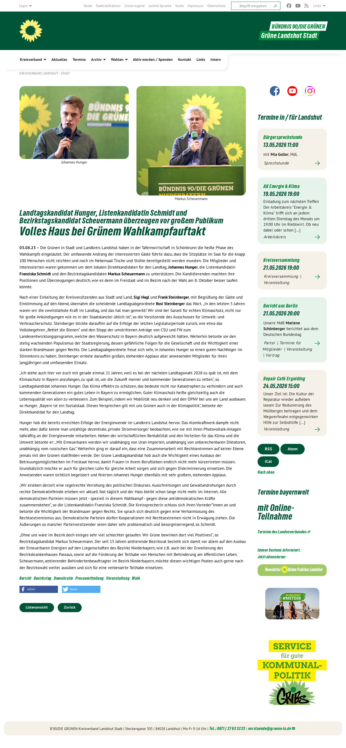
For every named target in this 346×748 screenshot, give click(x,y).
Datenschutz (216, 6)
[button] (38, 589)
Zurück (69, 607)
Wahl (136, 578)
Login (23, 6)
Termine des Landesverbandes (282, 540)
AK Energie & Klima (283, 194)
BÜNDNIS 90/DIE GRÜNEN (295, 26)
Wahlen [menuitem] (117, 59)
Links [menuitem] (317, 6)
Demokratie (63, 578)
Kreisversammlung (283, 268)
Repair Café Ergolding (287, 387)
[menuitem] (88, 6)
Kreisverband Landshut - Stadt (44, 73)
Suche (179, 6)
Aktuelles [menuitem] (59, 59)
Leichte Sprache (159, 6)
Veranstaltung (118, 578)
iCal (268, 470)
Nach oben (266, 480)
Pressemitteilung (89, 578)
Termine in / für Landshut (283, 120)
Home (88, 6)
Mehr (292, 172)
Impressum (196, 6)
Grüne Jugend (134, 6)
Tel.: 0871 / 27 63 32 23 (227, 737)
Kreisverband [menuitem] (31, 59)
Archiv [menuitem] (96, 59)
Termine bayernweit (291, 500)
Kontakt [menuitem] (184, 59)
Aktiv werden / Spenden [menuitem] (153, 59)
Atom (292, 457)
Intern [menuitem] (215, 59)
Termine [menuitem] (79, 59)
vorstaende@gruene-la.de (269, 737)
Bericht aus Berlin (282, 314)
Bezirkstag (42, 578)
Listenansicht (37, 607)
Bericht (25, 578)
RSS (268, 457)
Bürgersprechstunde (286, 145)
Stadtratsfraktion (108, 6)
